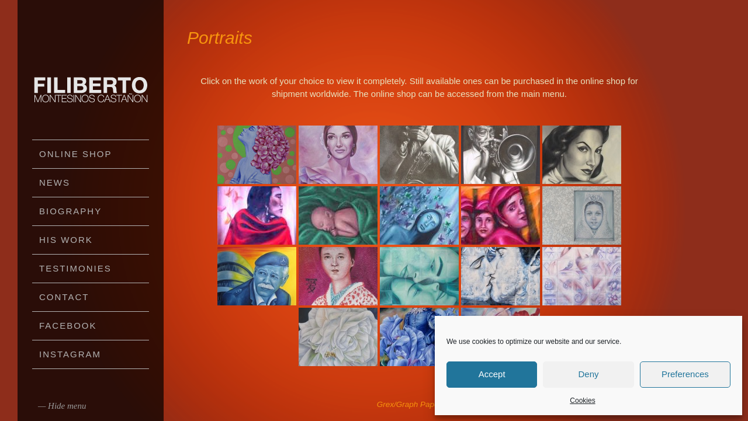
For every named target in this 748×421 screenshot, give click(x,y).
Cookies (582, 400)
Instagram (70, 354)
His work (66, 240)
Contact (64, 297)
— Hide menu (62, 405)
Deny (588, 374)
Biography (70, 211)
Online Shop (75, 154)
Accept (492, 374)
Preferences (685, 374)
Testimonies (75, 268)
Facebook (68, 325)
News (54, 182)
